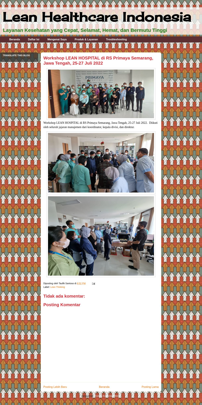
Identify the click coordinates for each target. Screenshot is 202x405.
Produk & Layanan (86, 39)
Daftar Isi (33, 39)
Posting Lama (150, 386)
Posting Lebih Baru (55, 386)
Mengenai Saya (57, 39)
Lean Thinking (57, 287)
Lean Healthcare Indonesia (97, 17)
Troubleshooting (116, 39)
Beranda (14, 39)
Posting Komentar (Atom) (107, 396)
